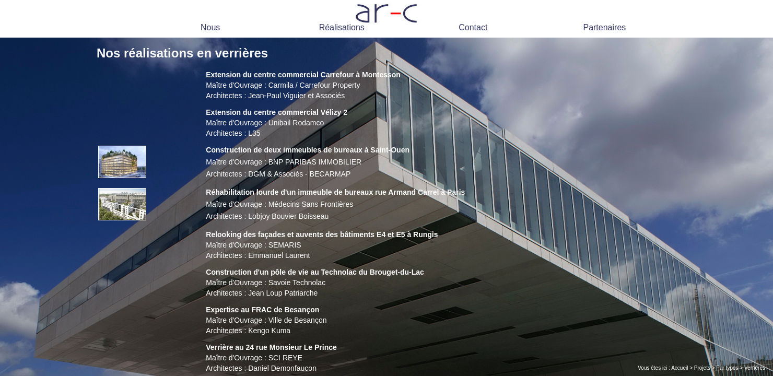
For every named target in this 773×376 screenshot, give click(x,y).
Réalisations (342, 27)
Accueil (679, 368)
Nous (210, 27)
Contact (473, 27)
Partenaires (604, 27)
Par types (727, 368)
